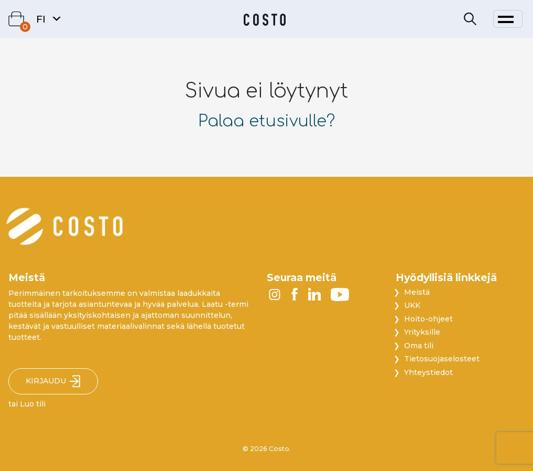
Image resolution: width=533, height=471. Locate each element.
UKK (412, 305)
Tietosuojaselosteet (442, 358)
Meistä (417, 292)
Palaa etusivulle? (266, 121)
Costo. (280, 449)
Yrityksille (422, 332)
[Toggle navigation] (508, 19)
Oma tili (418, 345)
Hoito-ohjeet (428, 319)
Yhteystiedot (428, 372)
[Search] (470, 19)
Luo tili (33, 404)
